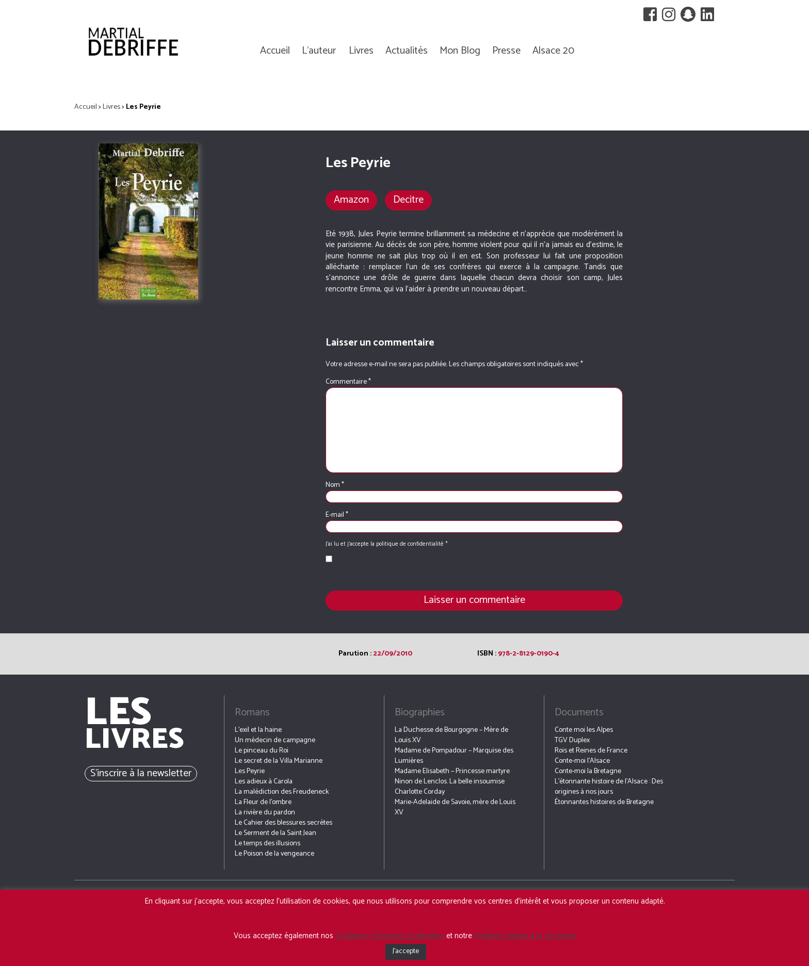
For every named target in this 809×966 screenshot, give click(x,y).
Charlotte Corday (420, 792)
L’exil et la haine (258, 730)
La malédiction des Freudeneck (282, 792)
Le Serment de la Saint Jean (275, 833)
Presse (506, 50)
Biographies (420, 712)
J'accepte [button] (406, 951)
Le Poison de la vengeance (274, 854)
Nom (335, 485)
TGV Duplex (572, 740)
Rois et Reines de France (591, 751)
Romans (252, 712)
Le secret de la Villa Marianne (278, 761)
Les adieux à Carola (264, 782)
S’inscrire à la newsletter (140, 773)
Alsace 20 (553, 50)
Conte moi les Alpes (584, 730)
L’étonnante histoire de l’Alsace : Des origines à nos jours (609, 787)
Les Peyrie (250, 771)
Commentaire (348, 382)
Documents (579, 712)
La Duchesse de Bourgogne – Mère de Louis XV (451, 735)
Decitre (408, 199)
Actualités (406, 50)
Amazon (351, 199)
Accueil (275, 50)
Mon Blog (460, 50)
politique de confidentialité (410, 544)
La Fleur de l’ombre (263, 802)
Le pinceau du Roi (261, 751)
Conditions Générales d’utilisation (389, 935)
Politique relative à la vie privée (525, 935)
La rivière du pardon (265, 812)
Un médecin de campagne (275, 740)
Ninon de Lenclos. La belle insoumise (450, 782)
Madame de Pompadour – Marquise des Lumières (454, 756)
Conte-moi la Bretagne (588, 771)
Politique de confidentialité (434, 560)
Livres (361, 50)
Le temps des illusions (267, 843)
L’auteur (319, 50)
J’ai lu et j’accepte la (402, 560)
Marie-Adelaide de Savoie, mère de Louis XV (455, 807)
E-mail (337, 515)
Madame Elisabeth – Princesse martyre (452, 771)
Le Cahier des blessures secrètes (283, 823)
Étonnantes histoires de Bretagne (604, 802)
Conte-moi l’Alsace (582, 761)
